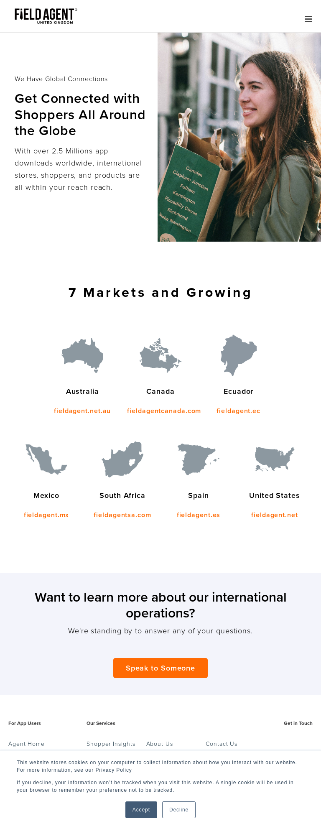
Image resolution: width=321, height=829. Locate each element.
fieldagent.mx (46, 515)
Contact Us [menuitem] (221, 744)
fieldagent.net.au (82, 411)
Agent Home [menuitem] (26, 744)
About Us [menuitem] (159, 744)
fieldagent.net (274, 515)
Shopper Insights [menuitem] (111, 744)
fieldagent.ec (238, 411)
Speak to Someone (160, 668)
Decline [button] (179, 810)
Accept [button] (141, 810)
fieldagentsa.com (122, 515)
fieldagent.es (199, 515)
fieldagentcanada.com (164, 411)
